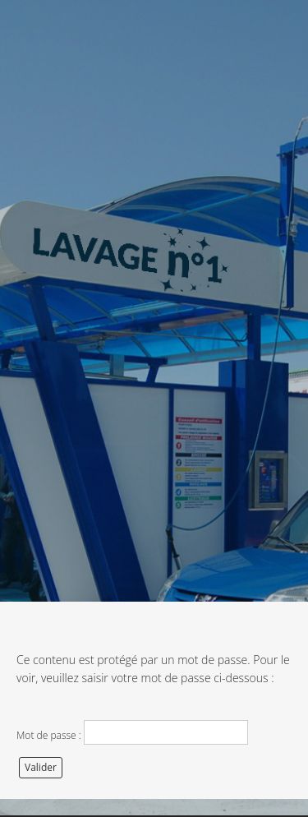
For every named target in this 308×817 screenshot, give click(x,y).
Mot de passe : (132, 732)
